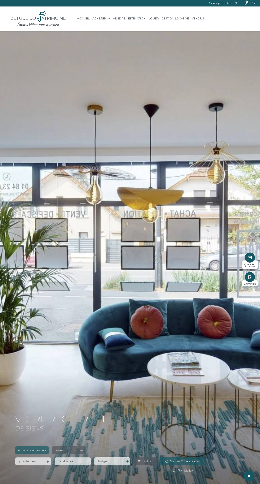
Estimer (77, 456)
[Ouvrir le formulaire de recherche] (145, 467)
